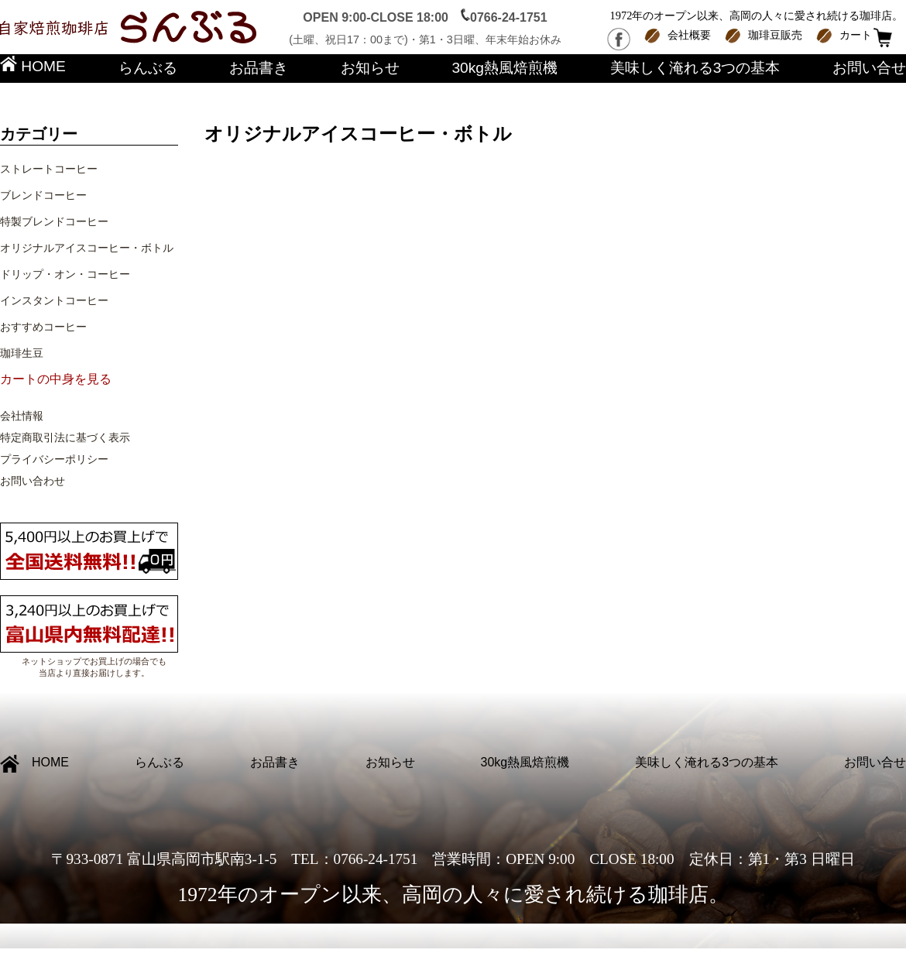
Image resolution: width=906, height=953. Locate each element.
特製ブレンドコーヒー (54, 221)
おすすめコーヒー (43, 327)
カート (855, 35)
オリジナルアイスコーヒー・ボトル (86, 248)
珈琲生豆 (21, 353)
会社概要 (689, 35)
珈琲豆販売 (775, 35)
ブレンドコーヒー (43, 195)
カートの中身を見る (56, 379)
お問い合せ (869, 68)
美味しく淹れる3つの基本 (695, 68)
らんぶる (147, 68)
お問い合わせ (32, 481)
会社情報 (21, 416)
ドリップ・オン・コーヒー (65, 274)
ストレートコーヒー (49, 169)
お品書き (258, 68)
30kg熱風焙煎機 (504, 68)
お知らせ (370, 68)
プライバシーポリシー (54, 459)
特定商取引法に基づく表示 (65, 437)
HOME (33, 66)
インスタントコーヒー (54, 300)
